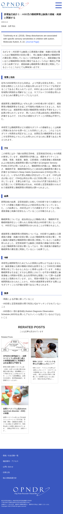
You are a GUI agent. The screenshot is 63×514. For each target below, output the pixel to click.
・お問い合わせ (7, 467)
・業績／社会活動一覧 (9, 455)
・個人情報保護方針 (9, 478)
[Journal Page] (32, 42)
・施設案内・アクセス (9, 461)
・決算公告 (5, 472)
